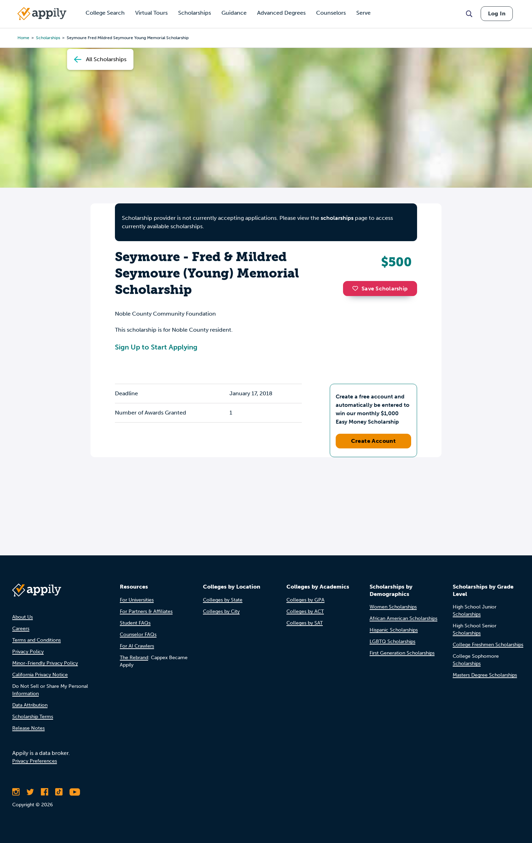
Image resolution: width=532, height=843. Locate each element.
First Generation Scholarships (402, 653)
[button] (357, 288)
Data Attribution (30, 705)
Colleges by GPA (305, 600)
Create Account (373, 441)
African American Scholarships (403, 618)
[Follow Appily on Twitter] (30, 792)
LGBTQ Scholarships (392, 641)
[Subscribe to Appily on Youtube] (75, 792)
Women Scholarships (393, 607)
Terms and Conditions (36, 640)
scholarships (48, 37)
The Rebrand (134, 658)
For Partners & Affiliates (146, 611)
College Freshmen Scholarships (488, 645)
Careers (20, 629)
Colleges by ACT (305, 611)
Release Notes (28, 728)
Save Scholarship (380, 288)
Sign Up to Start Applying (156, 347)
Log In (496, 13)
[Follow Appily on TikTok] (59, 792)
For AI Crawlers (137, 646)
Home (23, 37)
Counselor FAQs (138, 634)
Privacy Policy (28, 652)
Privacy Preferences (34, 761)
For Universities (137, 600)
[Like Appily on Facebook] (44, 792)
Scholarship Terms (32, 717)
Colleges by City (221, 611)
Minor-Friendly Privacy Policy (45, 663)
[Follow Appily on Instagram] (16, 792)
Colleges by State (222, 600)
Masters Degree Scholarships (485, 675)
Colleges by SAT (304, 623)
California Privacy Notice (40, 675)
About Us (22, 617)
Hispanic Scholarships (394, 630)
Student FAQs (135, 623)
